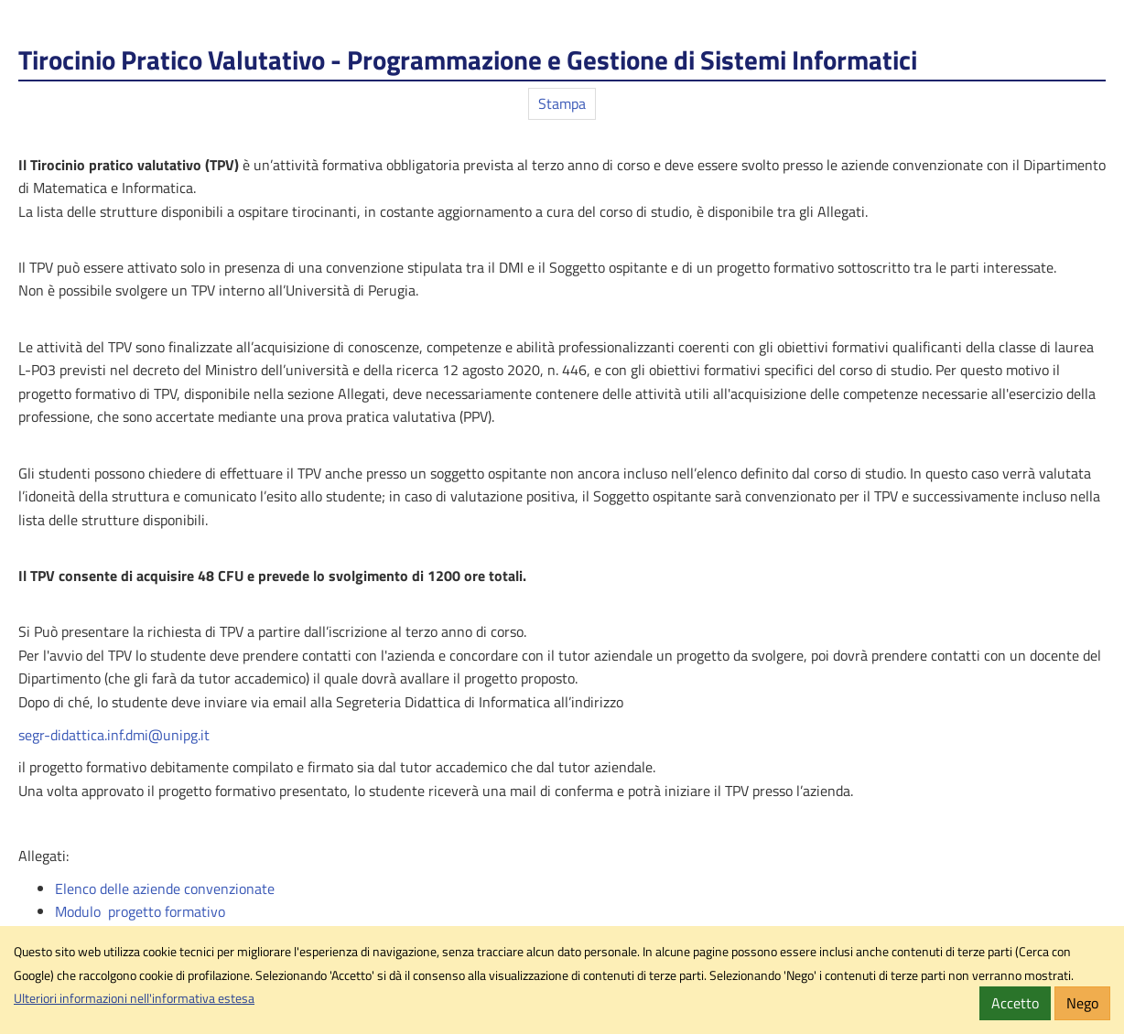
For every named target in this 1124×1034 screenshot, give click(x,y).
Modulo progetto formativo (140, 911)
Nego (1082, 1003)
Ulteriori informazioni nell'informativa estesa (134, 998)
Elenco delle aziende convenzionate (165, 888)
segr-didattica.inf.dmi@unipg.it (114, 735)
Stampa (562, 103)
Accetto (1015, 1003)
